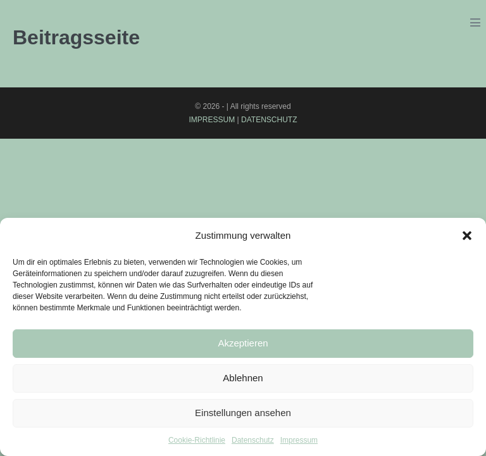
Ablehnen (243, 377)
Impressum (299, 440)
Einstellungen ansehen (243, 412)
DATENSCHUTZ (269, 119)
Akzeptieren (243, 343)
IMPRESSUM (212, 119)
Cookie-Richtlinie (196, 440)
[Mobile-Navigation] (475, 22)
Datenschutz (253, 440)
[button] (467, 235)
